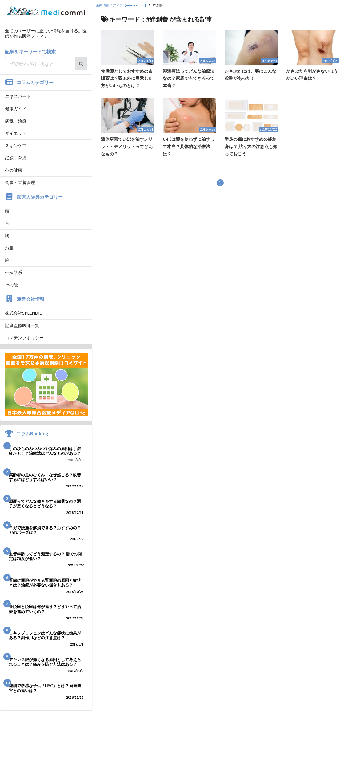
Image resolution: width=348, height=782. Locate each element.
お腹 (9, 247)
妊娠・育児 (15, 157)
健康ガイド (15, 108)
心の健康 (13, 170)
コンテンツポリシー (24, 337)
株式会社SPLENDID (24, 313)
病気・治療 (15, 120)
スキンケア (15, 145)
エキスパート (18, 96)
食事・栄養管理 (20, 182)
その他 (11, 284)
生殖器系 (13, 272)
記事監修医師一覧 (22, 325)
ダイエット (15, 133)
